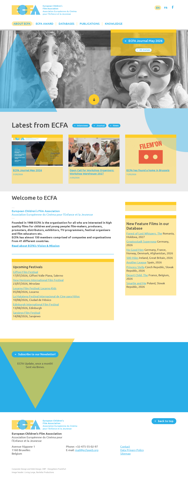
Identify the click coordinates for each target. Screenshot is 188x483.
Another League (136, 262)
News (116, 125)
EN (158, 7)
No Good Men (135, 249)
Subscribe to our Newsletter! (37, 354)
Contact (125, 446)
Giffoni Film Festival (25, 272)
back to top (165, 421)
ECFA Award (44, 23)
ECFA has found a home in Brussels (147, 170)
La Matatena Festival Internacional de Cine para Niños (46, 296)
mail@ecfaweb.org (86, 450)
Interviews (82, 125)
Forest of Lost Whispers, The (144, 233)
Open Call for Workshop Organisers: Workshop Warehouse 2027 (92, 172)
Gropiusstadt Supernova (141, 241)
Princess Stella (135, 267)
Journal (100, 125)
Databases (66, 23)
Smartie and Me (136, 283)
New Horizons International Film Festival (38, 280)
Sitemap (125, 453)
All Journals (145, 50)
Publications (90, 23)
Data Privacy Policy (132, 450)
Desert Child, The (137, 275)
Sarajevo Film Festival (26, 312)
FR (165, 7)
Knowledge (113, 23)
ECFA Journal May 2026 (145, 41)
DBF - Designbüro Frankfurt (54, 469)
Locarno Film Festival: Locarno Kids (34, 288)
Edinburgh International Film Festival (36, 304)
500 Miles (132, 257)
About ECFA (21, 23)
